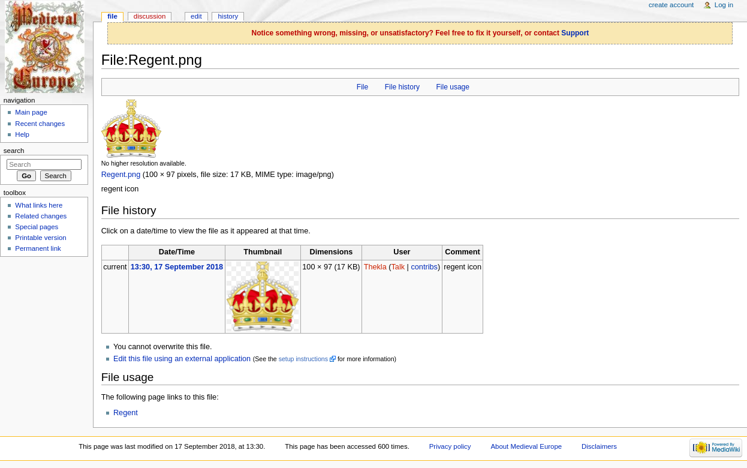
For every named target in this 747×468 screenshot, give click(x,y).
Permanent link (38, 248)
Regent (125, 413)
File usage (452, 87)
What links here (38, 205)
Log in (724, 4)
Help (22, 134)
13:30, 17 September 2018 (177, 267)
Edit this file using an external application (182, 359)
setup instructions (303, 358)
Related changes (41, 216)
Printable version (40, 237)
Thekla (375, 267)
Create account (671, 4)
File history (402, 87)
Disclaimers (599, 446)
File (362, 87)
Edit (196, 16)
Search (14, 150)
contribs (424, 267)
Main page (31, 112)
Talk (398, 267)
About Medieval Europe (526, 446)
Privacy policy (450, 446)
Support (575, 33)
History (228, 16)
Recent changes (40, 123)
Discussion (149, 16)
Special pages (36, 226)
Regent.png (121, 174)
